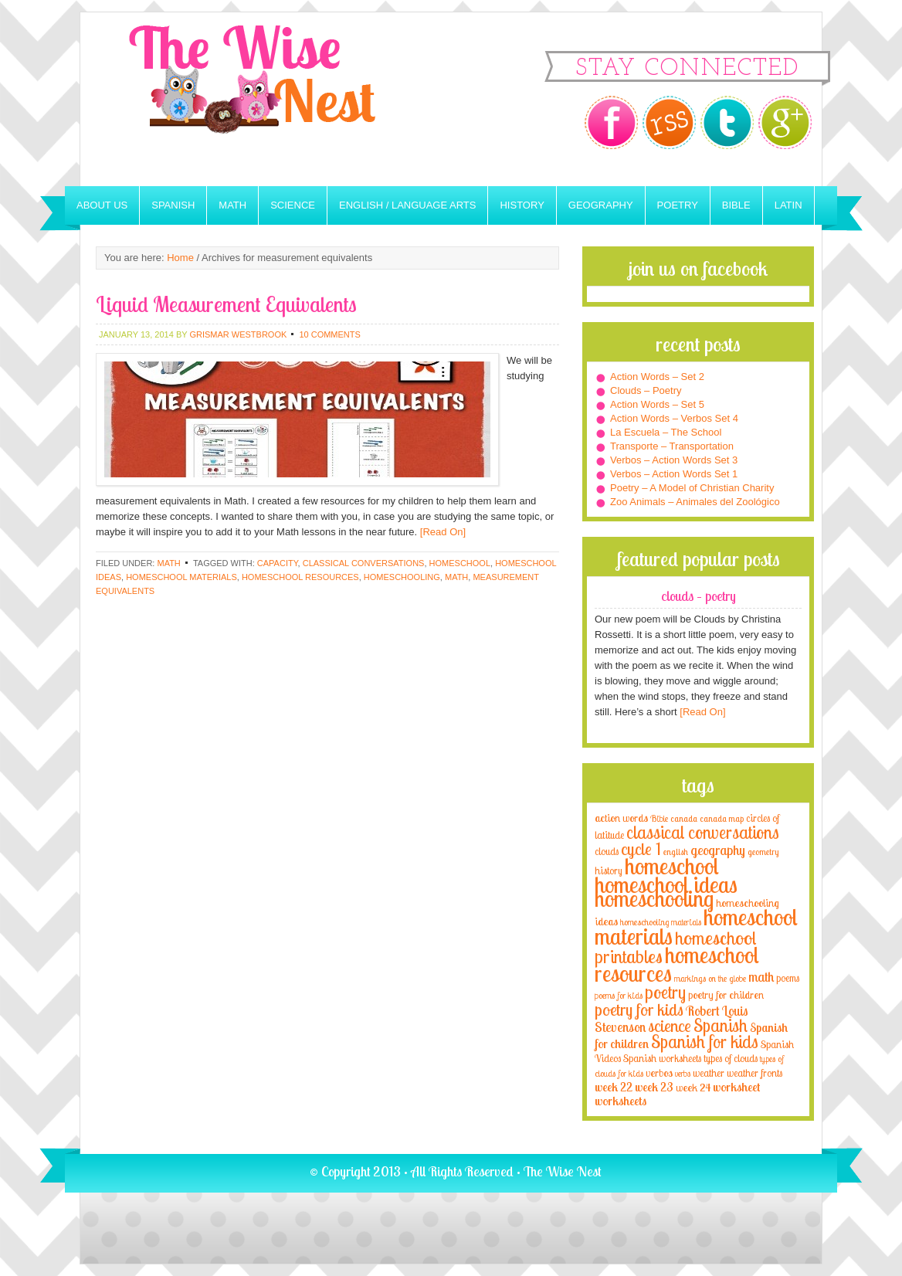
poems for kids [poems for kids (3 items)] (619, 995)
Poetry (677, 205)
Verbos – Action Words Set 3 (674, 460)
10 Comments (329, 334)
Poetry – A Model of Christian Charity (692, 488)
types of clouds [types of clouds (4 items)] (731, 1058)
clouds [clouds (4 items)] (607, 851)
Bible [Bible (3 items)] (659, 818)
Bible (736, 205)
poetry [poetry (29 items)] (665, 992)
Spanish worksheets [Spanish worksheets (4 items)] (662, 1058)
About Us (101, 205)
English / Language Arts (407, 205)
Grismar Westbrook (238, 334)
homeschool (459, 563)
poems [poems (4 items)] (787, 978)
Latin (788, 205)
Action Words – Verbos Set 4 (674, 418)
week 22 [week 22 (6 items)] (613, 1087)
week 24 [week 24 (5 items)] (693, 1087)
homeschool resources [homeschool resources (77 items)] (677, 964)
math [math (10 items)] (761, 976)
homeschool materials (181, 577)
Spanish (173, 205)
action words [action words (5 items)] (621, 817)
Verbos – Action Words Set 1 (674, 474)
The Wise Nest (273, 99)
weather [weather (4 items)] (708, 1073)
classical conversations (364, 563)
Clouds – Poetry (646, 390)
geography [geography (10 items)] (717, 849)
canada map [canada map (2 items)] (722, 818)
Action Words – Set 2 (657, 376)
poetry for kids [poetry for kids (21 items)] (639, 1009)
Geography (600, 205)
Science (292, 205)
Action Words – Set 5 (657, 404)
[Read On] (441, 532)
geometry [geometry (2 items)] (763, 852)
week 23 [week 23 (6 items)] (654, 1087)
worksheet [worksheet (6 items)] (736, 1087)
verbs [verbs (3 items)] (682, 1073)
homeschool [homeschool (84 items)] (672, 866)
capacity (277, 563)
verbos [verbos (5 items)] (659, 1072)
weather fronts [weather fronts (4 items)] (754, 1073)
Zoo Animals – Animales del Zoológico (695, 501)
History (522, 205)
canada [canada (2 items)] (683, 818)
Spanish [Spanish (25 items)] (720, 1025)
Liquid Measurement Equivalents (226, 303)
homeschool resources (300, 577)
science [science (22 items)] (669, 1025)
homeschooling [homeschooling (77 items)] (654, 898)
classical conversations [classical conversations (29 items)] (702, 832)
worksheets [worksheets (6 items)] (620, 1101)
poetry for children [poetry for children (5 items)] (726, 994)
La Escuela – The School (665, 432)
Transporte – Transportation (672, 446)
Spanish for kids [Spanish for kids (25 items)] (704, 1041)
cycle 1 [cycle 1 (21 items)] (641, 848)
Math (232, 205)
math (456, 577)
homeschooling (402, 577)
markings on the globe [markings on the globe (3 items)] (710, 978)
